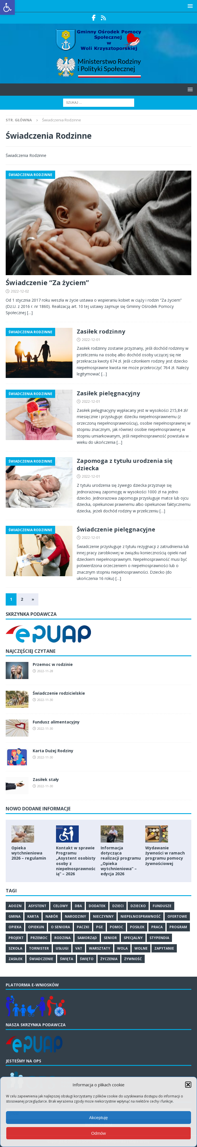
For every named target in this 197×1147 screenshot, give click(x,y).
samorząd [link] (87, 937)
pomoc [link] (116, 927)
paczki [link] (83, 927)
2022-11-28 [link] (45, 671)
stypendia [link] (159, 937)
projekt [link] (16, 937)
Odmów (98, 1133)
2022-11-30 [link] (45, 700)
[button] (188, 1084)
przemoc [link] (38, 937)
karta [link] (33, 916)
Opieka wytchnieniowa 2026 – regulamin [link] (28, 853)
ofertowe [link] (177, 916)
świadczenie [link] (41, 958)
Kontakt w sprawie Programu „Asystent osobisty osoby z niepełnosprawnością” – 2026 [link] (76, 860)
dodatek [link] (97, 905)
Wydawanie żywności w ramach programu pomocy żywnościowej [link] (165, 855)
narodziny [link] (75, 916)
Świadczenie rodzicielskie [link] (59, 693)
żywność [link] (133, 958)
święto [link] (87, 958)
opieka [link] (15, 927)
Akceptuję (98, 1117)
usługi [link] (62, 948)
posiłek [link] (137, 927)
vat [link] (78, 948)
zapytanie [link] (164, 948)
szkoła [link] (15, 948)
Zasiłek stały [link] (46, 779)
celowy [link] (60, 905)
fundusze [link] (162, 905)
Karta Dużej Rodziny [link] (53, 750)
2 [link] (22, 599)
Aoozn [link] (15, 905)
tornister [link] (39, 948)
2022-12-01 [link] (91, 339)
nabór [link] (51, 916)
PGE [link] (99, 927)
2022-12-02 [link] (20, 291)
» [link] (33, 599)
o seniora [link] (60, 927)
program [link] (178, 927)
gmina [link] (14, 916)
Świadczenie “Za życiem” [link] (47, 282)
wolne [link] (141, 948)
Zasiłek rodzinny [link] (101, 331)
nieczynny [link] (103, 916)
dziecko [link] (138, 905)
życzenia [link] (108, 958)
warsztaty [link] (99, 948)
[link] (7, 7)
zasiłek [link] (15, 958)
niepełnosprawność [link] (141, 916)
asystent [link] (37, 905)
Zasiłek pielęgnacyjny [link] (108, 393)
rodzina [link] (62, 937)
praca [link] (157, 927)
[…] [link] (30, 312)
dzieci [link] (118, 905)
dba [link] (78, 905)
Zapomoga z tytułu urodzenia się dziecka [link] (125, 464)
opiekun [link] (36, 927)
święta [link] (66, 958)
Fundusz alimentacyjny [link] (56, 722)
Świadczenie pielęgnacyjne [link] (116, 529)
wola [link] (122, 948)
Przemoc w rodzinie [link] (53, 664)
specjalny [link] (133, 937)
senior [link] (110, 937)
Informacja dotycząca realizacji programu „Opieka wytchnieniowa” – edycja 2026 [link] (121, 860)
